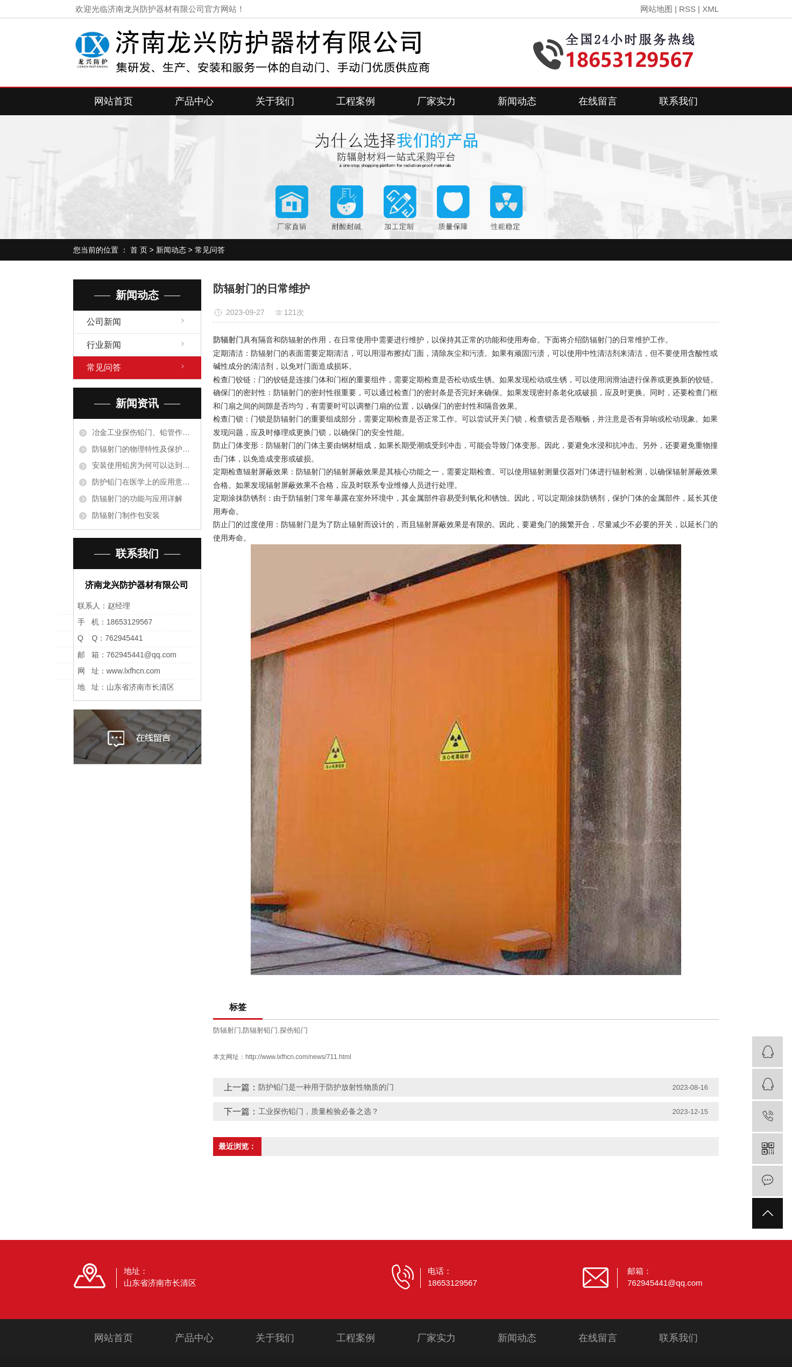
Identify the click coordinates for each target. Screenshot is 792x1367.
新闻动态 (517, 101)
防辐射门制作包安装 (126, 515)
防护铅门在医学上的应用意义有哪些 (143, 482)
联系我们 (678, 101)
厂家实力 (436, 101)
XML (710, 8)
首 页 (138, 250)
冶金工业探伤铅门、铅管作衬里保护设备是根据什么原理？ (143, 432)
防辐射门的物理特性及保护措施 (143, 449)
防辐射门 (227, 1030)
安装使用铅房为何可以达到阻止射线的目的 (143, 465)
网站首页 (113, 101)
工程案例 (355, 101)
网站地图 (656, 8)
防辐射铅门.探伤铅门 (275, 1030)
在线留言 (597, 101)
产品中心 (194, 101)
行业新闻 (104, 344)
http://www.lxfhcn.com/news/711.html (298, 1057)
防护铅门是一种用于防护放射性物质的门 (326, 1087)
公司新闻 (104, 321)
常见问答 (210, 250)
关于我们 (275, 101)
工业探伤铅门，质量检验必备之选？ (318, 1111)
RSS (687, 8)
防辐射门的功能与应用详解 (137, 498)
